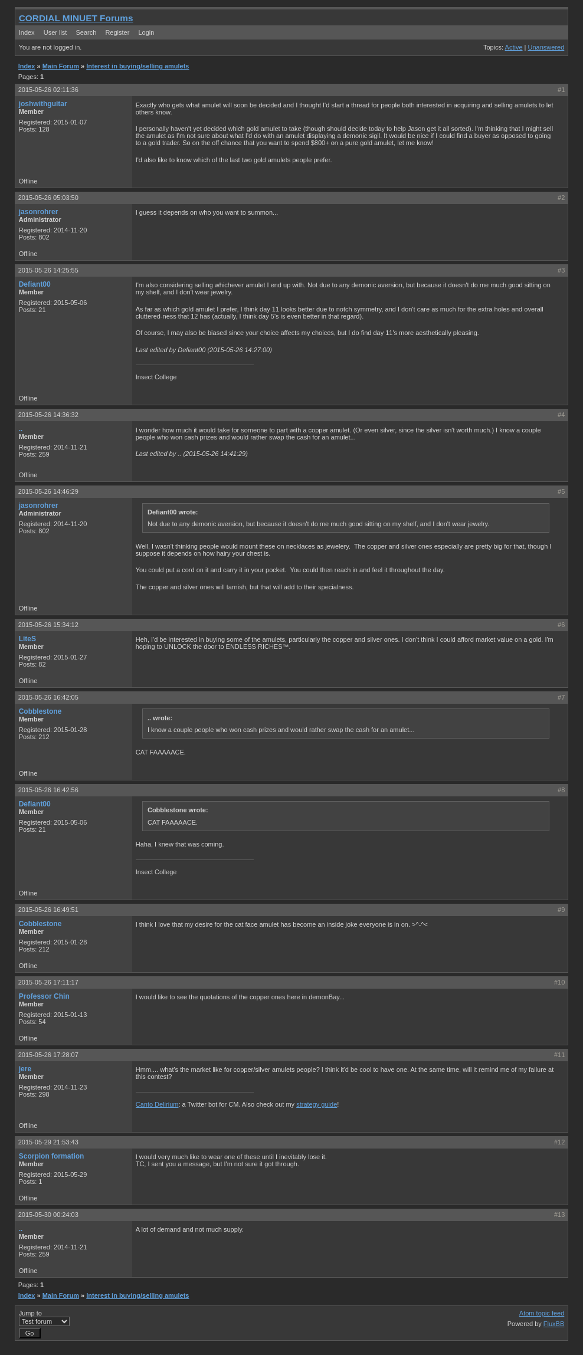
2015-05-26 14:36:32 (48, 414)
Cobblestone (40, 711)
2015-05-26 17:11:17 (48, 982)
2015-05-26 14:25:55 (48, 270)
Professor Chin (44, 996)
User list (55, 32)
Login (146, 32)
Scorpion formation (51, 1156)
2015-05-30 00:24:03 (48, 1214)
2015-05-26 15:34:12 (48, 624)
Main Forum (60, 66)
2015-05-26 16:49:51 (48, 909)
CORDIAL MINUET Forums (76, 18)
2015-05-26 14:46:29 (48, 491)
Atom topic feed (541, 1313)
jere (25, 1069)
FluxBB (553, 1323)
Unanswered (546, 47)
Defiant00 (35, 284)
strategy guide (316, 1104)
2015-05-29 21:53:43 (48, 1142)
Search (86, 32)
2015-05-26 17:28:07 (48, 1054)
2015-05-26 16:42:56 (48, 789)
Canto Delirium (157, 1104)
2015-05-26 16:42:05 (48, 697)
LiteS (27, 639)
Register (117, 32)
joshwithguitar (43, 104)
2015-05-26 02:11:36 (48, 89)
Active (514, 47)
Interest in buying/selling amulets (137, 66)
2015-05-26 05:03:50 (48, 197)
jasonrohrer (38, 212)
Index (27, 32)
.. (21, 429)
